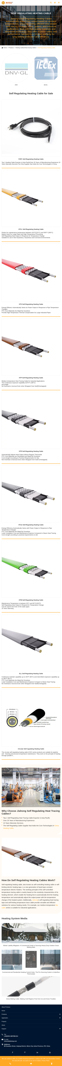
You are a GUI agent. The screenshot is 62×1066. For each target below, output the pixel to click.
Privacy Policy (46, 1060)
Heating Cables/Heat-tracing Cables (26, 47)
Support (4, 1028)
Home (5, 47)
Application (5, 1018)
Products (11, 47)
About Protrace (6, 1007)
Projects (4, 1021)
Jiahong (35, 900)
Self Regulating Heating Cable (46, 47)
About (3, 1025)
